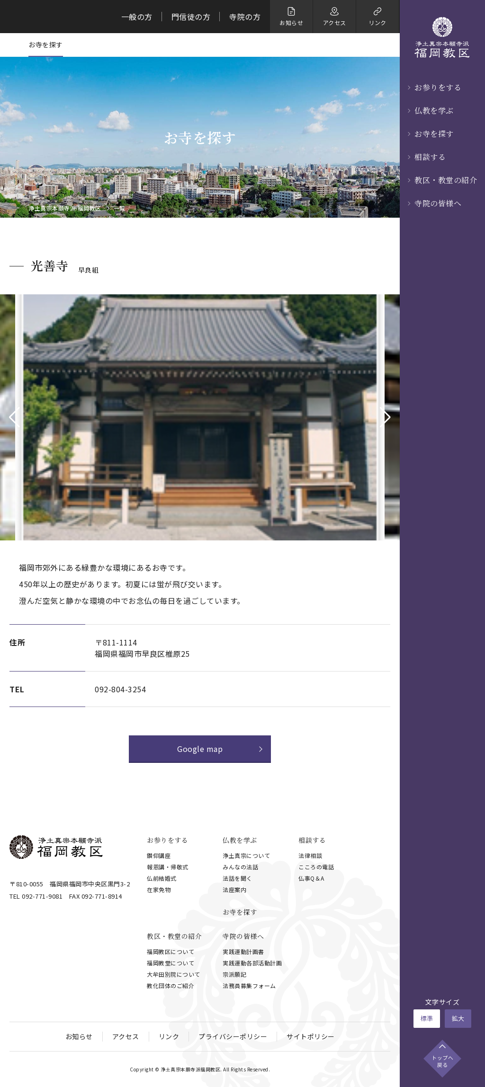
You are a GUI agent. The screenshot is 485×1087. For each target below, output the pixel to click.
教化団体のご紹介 (170, 985)
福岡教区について (170, 951)
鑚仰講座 (159, 855)
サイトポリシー (311, 1036)
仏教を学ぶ (434, 110)
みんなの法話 (240, 867)
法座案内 (234, 889)
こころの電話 (316, 867)
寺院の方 (244, 16)
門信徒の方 (191, 16)
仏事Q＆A (311, 878)
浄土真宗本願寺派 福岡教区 (64, 208)
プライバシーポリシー (232, 1036)
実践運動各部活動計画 (252, 963)
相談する (430, 156)
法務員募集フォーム (249, 985)
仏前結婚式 (162, 878)
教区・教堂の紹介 (445, 180)
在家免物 (159, 889)
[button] (14, 417)
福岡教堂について (170, 963)
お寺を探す (434, 133)
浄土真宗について (246, 855)
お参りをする (437, 87)
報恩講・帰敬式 (168, 867)
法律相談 (310, 855)
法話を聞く (237, 878)
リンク (169, 1036)
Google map (200, 748)
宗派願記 (234, 974)
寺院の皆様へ (437, 203)
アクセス (125, 1036)
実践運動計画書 (243, 951)
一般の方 (137, 16)
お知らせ (79, 1036)
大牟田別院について (173, 974)
